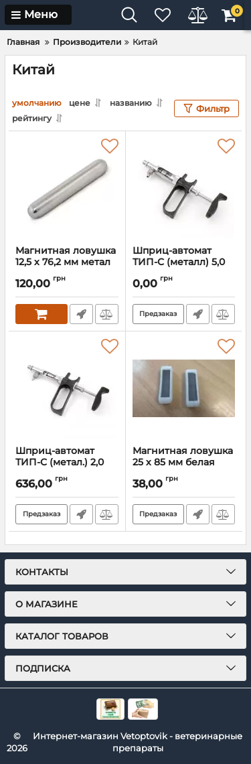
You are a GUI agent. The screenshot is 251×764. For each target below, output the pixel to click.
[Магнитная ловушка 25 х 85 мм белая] (184, 388)
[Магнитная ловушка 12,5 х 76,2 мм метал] (66, 188)
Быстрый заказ (81, 314)
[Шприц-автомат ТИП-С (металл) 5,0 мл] (184, 188)
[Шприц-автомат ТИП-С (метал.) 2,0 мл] (66, 388)
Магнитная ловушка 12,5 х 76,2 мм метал (66, 262)
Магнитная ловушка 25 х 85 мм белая (184, 462)
